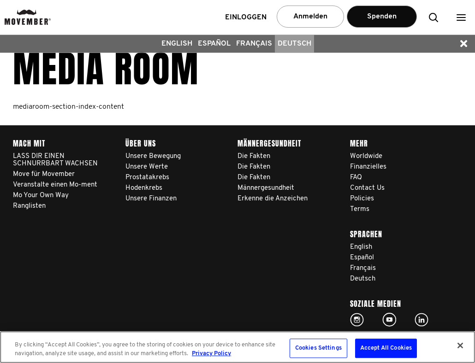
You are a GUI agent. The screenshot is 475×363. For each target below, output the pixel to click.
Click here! (357, 320)
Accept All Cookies (386, 348)
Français (254, 43)
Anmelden (310, 16)
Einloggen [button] (246, 17)
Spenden (382, 16)
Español (214, 43)
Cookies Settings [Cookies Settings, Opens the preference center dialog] (318, 348)
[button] (461, 17)
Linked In (421, 320)
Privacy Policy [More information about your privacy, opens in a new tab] (211, 354)
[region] (237, 347)
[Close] (460, 345)
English (176, 43)
